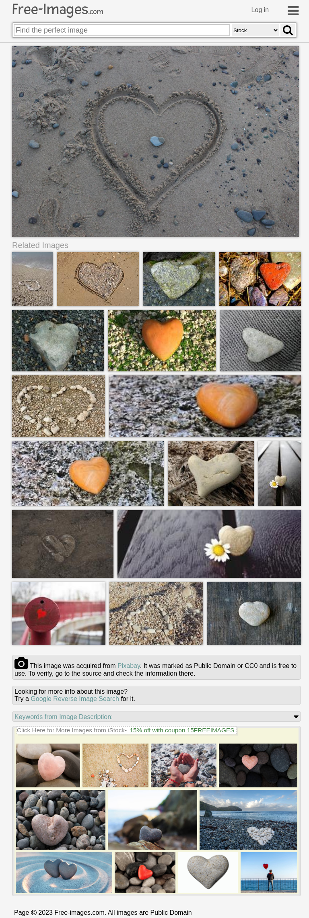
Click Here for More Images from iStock (71, 730)
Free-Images (57, 9)
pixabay (128, 665)
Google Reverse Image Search (75, 698)
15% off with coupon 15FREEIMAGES (182, 730)
